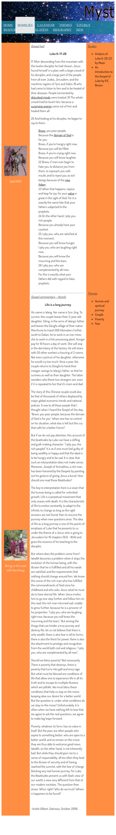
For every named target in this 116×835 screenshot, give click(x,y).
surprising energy (41, 106)
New (79, 29)
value (71, 193)
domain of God (62, 135)
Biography (62, 29)
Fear (97, 323)
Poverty (99, 319)
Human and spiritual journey (102, 305)
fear (63, 634)
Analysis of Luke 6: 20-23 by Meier (103, 58)
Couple (99, 314)
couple (50, 317)
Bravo (41, 131)
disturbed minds (40, 97)
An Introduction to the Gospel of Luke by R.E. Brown (104, 76)
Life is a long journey (58, 305)
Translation (37, 29)
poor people (52, 414)
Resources (13, 29)
